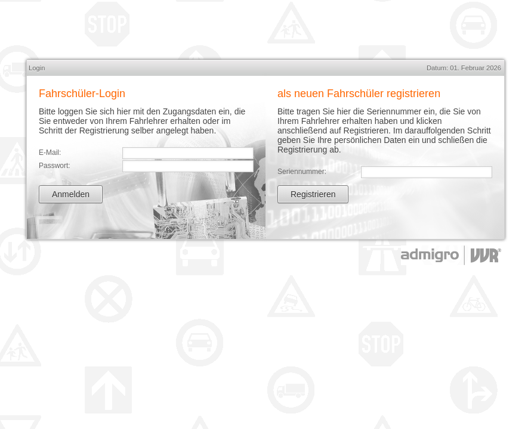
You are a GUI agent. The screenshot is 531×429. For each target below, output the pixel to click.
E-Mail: (50, 152)
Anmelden (70, 194)
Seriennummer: (301, 171)
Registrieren (313, 194)
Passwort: (54, 165)
